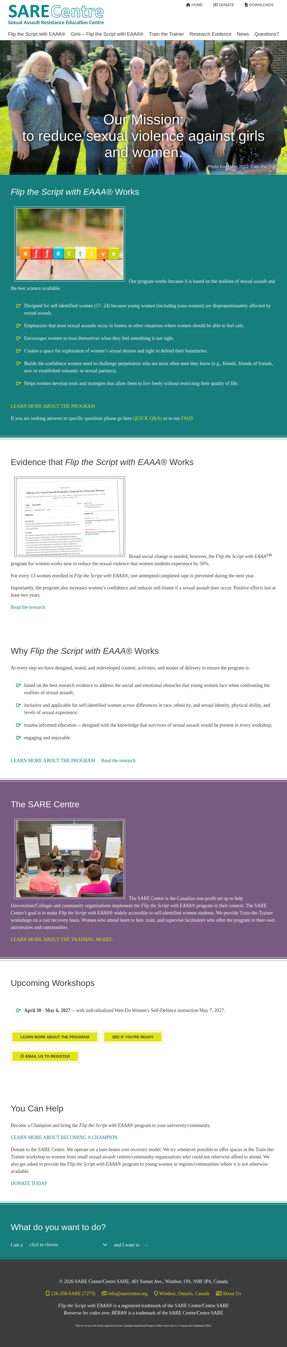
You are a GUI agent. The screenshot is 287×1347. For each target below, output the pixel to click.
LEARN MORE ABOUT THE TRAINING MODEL (62, 939)
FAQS (187, 418)
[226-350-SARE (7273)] (71, 1293)
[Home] (194, 5)
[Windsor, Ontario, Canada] (181, 1293)
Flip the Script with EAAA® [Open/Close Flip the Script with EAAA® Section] (36, 34)
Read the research (28, 607)
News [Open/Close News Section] (243, 34)
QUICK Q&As (147, 418)
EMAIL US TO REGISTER (45, 1056)
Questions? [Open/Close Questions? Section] (267, 34)
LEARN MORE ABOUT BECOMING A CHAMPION (64, 1137)
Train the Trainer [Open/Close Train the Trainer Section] (166, 34)
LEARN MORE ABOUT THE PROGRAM (53, 406)
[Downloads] (259, 5)
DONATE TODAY (29, 1183)
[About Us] (228, 1293)
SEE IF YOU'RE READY (133, 1037)
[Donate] (223, 5)
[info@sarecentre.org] (125, 1293)
